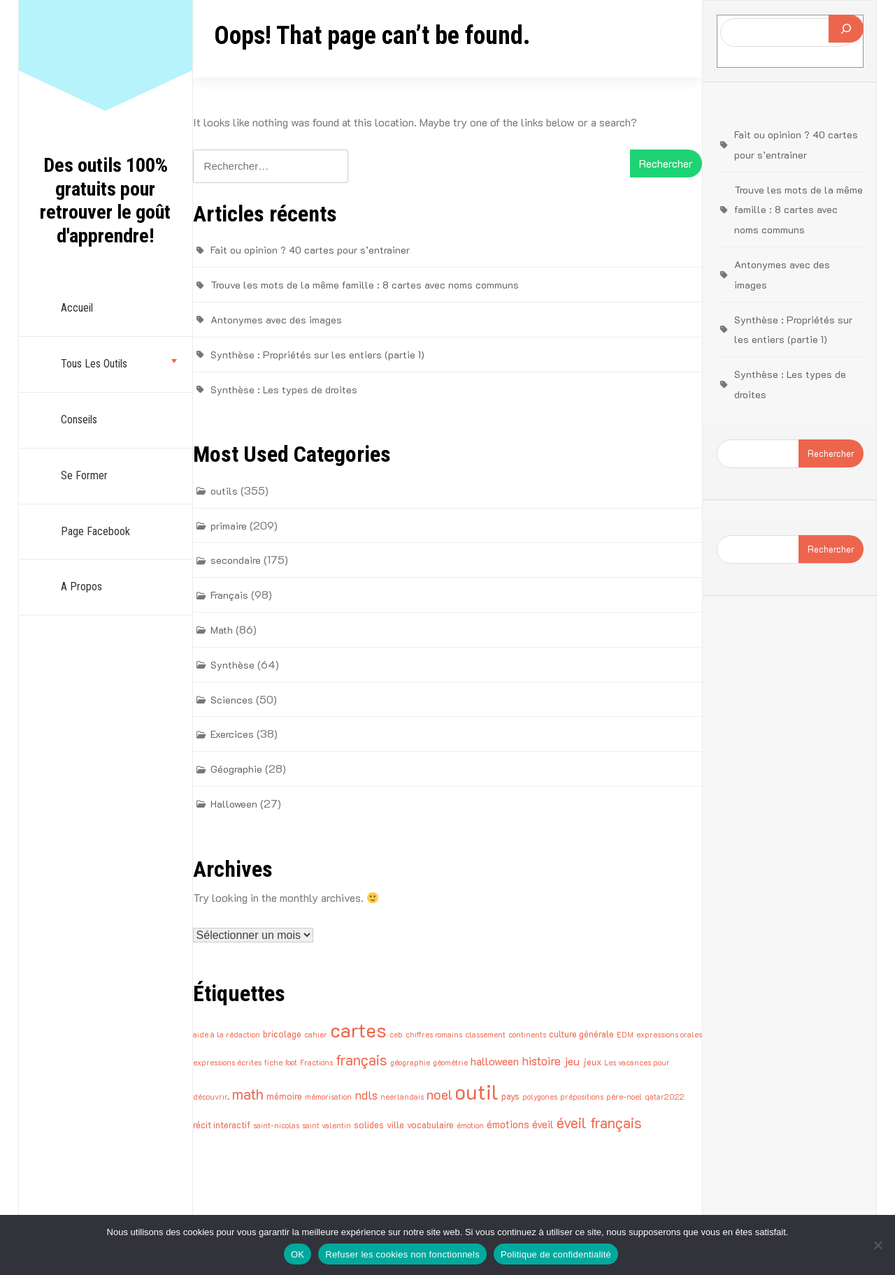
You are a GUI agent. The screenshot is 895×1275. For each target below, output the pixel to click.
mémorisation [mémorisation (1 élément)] (328, 1097)
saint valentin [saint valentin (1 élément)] (326, 1125)
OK (297, 1254)
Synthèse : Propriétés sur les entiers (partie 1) (317, 354)
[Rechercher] (846, 29)
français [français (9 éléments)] (361, 1060)
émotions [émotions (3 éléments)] (508, 1124)
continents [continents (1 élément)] (527, 1035)
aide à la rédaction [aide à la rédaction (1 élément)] (226, 1035)
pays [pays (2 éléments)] (510, 1096)
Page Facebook (95, 531)
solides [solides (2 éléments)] (369, 1124)
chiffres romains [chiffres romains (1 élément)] (434, 1035)
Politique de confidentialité (556, 1254)
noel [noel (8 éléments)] (439, 1094)
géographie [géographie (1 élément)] (410, 1063)
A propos (81, 586)
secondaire (235, 560)
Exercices (232, 734)
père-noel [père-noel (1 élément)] (624, 1097)
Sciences (231, 699)
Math (221, 629)
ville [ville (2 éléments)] (395, 1124)
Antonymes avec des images (276, 319)
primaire (228, 525)
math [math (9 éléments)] (248, 1094)
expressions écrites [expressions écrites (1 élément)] (227, 1063)
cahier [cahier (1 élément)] (315, 1035)
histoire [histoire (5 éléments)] (541, 1060)
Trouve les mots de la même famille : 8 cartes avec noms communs (364, 284)
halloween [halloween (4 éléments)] (495, 1061)
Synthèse (232, 664)
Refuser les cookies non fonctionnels (402, 1254)
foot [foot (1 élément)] (291, 1063)
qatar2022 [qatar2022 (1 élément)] (665, 1097)
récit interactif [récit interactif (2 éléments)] (221, 1124)
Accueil (77, 307)
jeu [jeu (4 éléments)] (572, 1061)
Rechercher (831, 453)
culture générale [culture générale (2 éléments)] (581, 1034)
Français (229, 595)
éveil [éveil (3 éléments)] (543, 1124)
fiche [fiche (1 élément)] (273, 1063)
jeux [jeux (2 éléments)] (591, 1062)
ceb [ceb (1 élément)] (396, 1035)
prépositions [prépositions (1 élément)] (581, 1097)
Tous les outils (94, 363)
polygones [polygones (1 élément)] (539, 1097)
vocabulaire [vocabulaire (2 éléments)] (430, 1124)
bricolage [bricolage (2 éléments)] (282, 1034)
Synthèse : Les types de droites (283, 389)
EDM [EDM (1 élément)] (625, 1035)
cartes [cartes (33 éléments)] (358, 1029)
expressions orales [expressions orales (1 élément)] (669, 1035)
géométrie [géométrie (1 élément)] (450, 1063)
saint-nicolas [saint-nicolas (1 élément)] (276, 1125)
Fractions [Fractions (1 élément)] (316, 1063)
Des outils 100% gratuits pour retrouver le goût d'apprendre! (105, 200)
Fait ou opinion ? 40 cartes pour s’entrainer (310, 249)
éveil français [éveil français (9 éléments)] (599, 1123)
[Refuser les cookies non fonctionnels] (878, 1245)
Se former (84, 475)
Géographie (236, 768)
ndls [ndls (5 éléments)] (366, 1094)
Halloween (233, 803)
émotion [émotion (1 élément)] (470, 1125)
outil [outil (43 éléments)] (477, 1091)
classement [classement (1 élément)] (485, 1035)
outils (224, 490)
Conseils (79, 419)
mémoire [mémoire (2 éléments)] (284, 1096)
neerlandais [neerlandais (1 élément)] (402, 1097)
